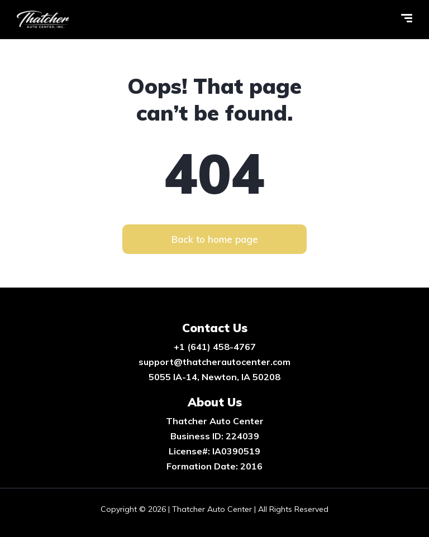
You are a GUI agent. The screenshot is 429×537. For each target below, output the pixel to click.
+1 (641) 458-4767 (215, 346)
